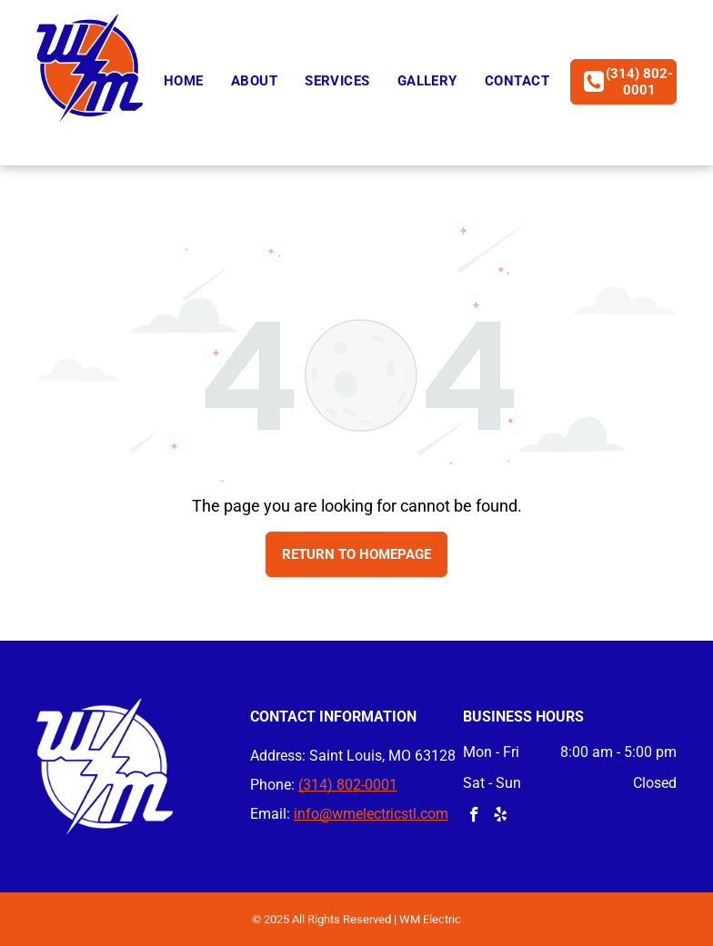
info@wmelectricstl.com (371, 813)
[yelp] (500, 817)
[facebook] (474, 817)
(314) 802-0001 (347, 784)
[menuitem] (183, 81)
